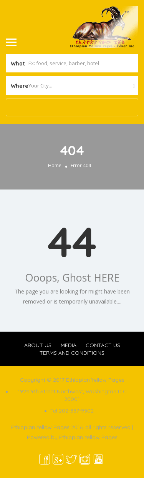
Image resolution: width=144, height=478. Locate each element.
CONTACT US (103, 345)
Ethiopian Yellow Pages (88, 437)
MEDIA (68, 345)
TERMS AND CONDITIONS (72, 352)
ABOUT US (37, 345)
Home (54, 165)
